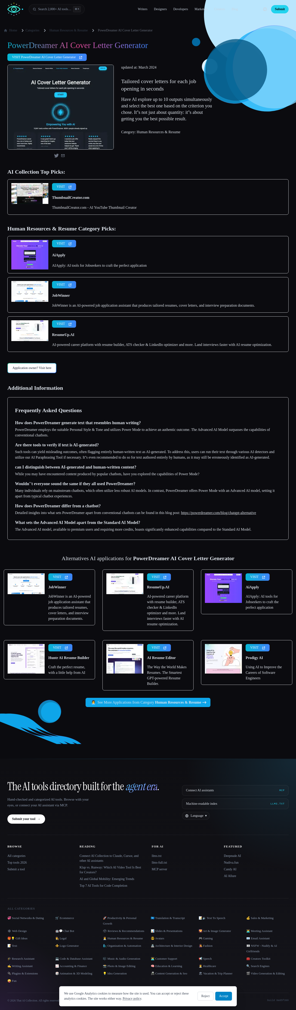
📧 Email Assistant (258, 938)
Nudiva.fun (231, 862)
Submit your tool (26, 819)
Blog (234, 9)
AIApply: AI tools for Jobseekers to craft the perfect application (99, 265)
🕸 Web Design (17, 931)
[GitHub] (265, 9)
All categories (16, 856)
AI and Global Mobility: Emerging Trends (107, 879)
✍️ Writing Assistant (20, 966)
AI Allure (230, 876)
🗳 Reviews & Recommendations (123, 931)
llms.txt (156, 856)
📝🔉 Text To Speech (212, 918)
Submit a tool (16, 869)
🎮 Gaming (206, 938)
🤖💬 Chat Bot (64, 931)
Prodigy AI (254, 658)
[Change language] (196, 816)
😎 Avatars (157, 938)
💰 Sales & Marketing (259, 918)
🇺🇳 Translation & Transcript (168, 918)
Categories (29, 30)
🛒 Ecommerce (64, 918)
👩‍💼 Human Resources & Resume (123, 938)
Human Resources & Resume (68, 30)
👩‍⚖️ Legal (61, 938)
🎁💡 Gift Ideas (17, 938)
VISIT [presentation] (64, 186)
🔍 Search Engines (257, 966)
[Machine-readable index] (235, 803)
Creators (219, 9)
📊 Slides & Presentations (166, 931)
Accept (223, 996)
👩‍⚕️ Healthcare (207, 966)
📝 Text (12, 945)
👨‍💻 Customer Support (164, 958)
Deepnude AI (232, 856)
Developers (180, 9)
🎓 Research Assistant (20, 958)
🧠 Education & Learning (166, 966)
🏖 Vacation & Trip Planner (216, 973)
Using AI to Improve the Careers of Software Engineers (264, 672)
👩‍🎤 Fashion (206, 945)
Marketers (201, 9)
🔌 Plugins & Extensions (22, 973)
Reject (205, 996)
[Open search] (57, 9)
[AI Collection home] (15, 9)
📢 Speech (205, 958)
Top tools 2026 (17, 862)
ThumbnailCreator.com (70, 198)
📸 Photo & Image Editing (119, 966)
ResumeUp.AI (63, 335)
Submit (280, 9)
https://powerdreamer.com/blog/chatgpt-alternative (218, 513)
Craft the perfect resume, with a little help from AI (66, 669)
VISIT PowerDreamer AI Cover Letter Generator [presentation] (47, 57)
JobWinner (61, 295)
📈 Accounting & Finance (71, 966)
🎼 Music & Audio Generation (121, 958)
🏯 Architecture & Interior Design (171, 945)
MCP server (159, 869)
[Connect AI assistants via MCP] (235, 790)
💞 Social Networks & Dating (25, 918)
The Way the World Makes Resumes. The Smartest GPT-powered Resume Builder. (167, 675)
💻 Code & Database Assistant (73, 958)
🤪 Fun (11, 981)
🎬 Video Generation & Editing (265, 973)
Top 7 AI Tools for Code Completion (103, 885)
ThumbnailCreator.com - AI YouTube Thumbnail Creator (94, 207)
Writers (142, 9)
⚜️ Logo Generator (67, 945)
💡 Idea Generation (115, 973)
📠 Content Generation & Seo (169, 973)
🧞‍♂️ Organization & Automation (122, 945)
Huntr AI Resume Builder (68, 658)
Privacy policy (132, 998)
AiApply (58, 255)
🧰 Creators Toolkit (258, 958)
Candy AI (230, 869)
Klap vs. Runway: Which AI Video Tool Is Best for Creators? (110, 870)
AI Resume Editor (161, 658)
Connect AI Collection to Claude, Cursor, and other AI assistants (109, 858)
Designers (160, 9)
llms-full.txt (159, 862)
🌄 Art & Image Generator (215, 931)
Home (10, 30)
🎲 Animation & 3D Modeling (73, 973)
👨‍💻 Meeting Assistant (259, 931)
